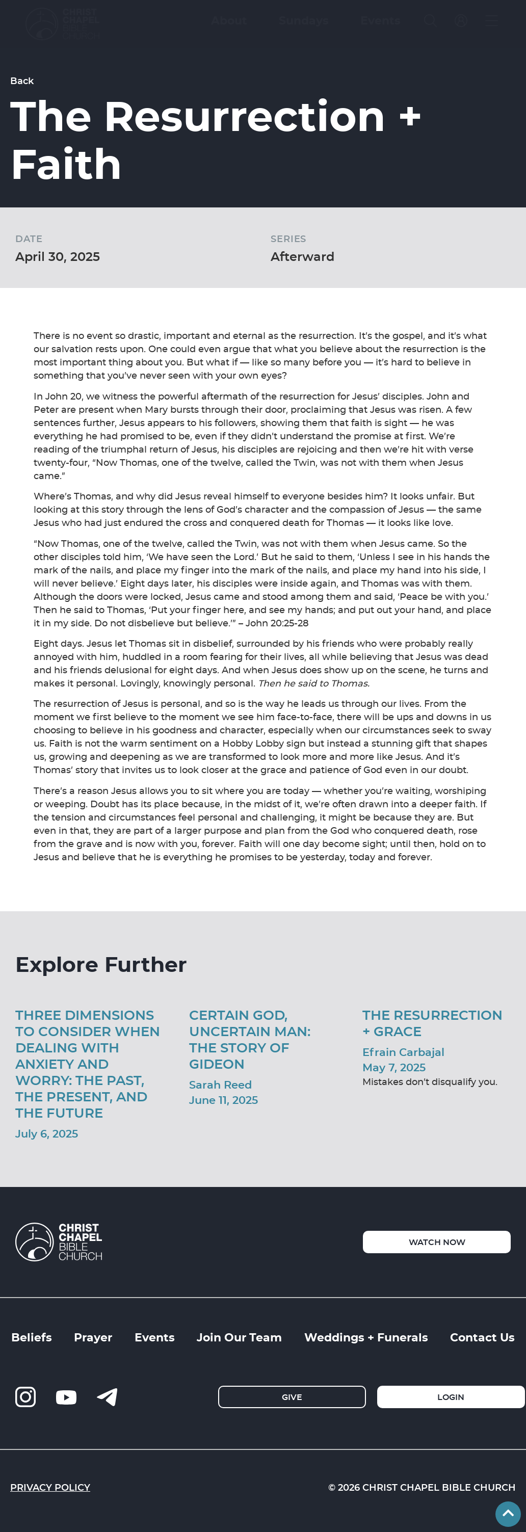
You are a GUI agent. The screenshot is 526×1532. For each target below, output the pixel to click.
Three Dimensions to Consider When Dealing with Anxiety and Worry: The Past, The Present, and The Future (87, 1063)
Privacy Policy (50, 1487)
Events (155, 1336)
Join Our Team (239, 1336)
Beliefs (31, 1336)
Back (22, 80)
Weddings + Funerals (366, 1336)
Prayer (93, 1336)
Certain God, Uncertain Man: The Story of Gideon (249, 1039)
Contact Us (482, 1336)
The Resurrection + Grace (432, 1023)
